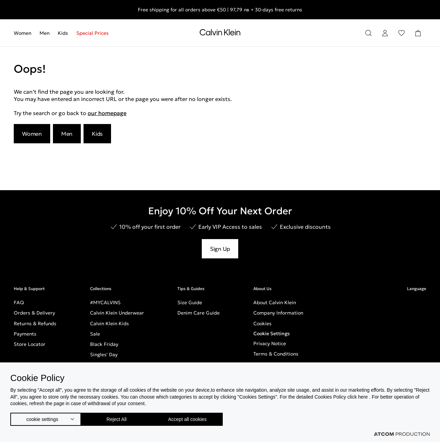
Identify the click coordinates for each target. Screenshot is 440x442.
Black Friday (104, 344)
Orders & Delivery (34, 313)
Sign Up (220, 248)
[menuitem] (24, 33)
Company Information (278, 313)
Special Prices (92, 33)
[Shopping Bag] (418, 33)
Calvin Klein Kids (109, 323)
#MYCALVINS (105, 302)
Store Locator (29, 344)
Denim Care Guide (198, 313)
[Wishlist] (401, 33)
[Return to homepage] (220, 33)
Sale (95, 334)
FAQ (19, 302)
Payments (25, 334)
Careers (262, 374)
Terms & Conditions (275, 354)
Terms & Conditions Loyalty (284, 364)
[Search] (368, 33)
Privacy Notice (269, 343)
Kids (63, 33)
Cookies (262, 323)
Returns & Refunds (35, 323)
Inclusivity (264, 385)
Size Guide (189, 302)
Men (45, 33)
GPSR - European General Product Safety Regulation (313, 395)
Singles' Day (104, 354)
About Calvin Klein (274, 302)
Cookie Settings (271, 333)
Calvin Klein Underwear (117, 313)
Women (22, 33)
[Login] (385, 33)
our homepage (107, 113)
